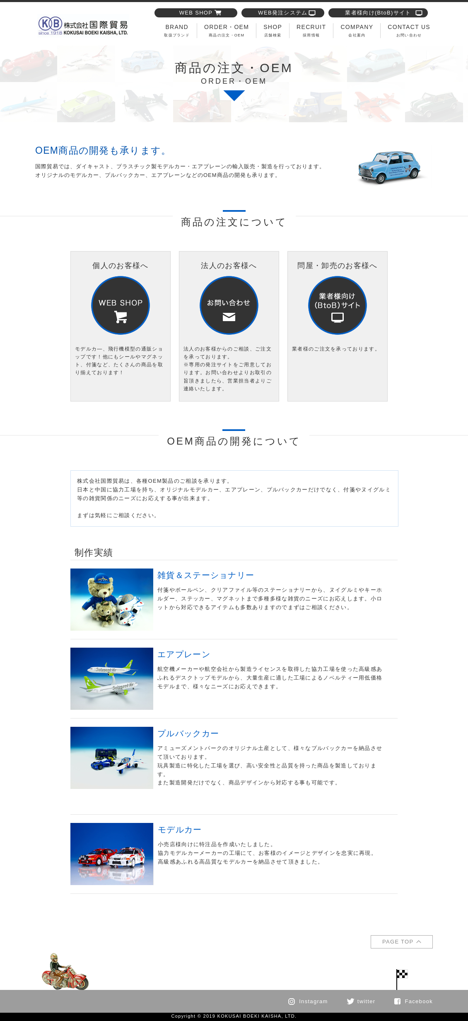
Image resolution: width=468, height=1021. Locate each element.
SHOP (272, 30)
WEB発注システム (282, 13)
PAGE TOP (397, 942)
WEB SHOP (195, 13)
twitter (366, 1001)
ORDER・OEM (226, 30)
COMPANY (356, 30)
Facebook (419, 1001)
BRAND (177, 30)
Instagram (313, 1001)
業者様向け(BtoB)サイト (378, 13)
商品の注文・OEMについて (83, 26)
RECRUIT (311, 30)
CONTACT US (409, 30)
